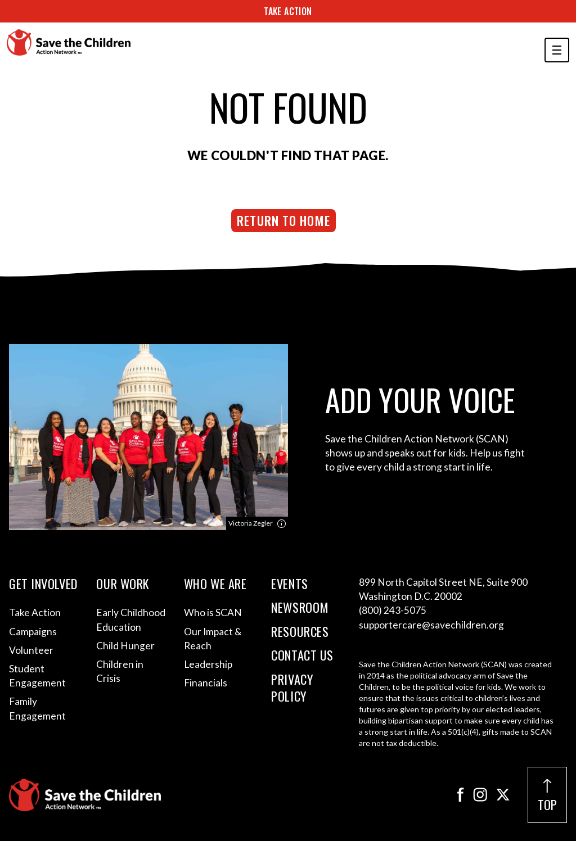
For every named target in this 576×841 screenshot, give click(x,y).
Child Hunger (125, 646)
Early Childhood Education (130, 619)
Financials (205, 683)
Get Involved (43, 583)
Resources (299, 631)
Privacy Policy (292, 688)
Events (289, 583)
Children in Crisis (119, 671)
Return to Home (283, 220)
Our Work (122, 583)
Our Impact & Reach (212, 639)
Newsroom (299, 607)
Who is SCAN (213, 612)
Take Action (288, 11)
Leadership (208, 664)
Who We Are (215, 583)
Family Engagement (37, 708)
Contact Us (302, 654)
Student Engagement (37, 676)
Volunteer (31, 650)
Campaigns (33, 631)
